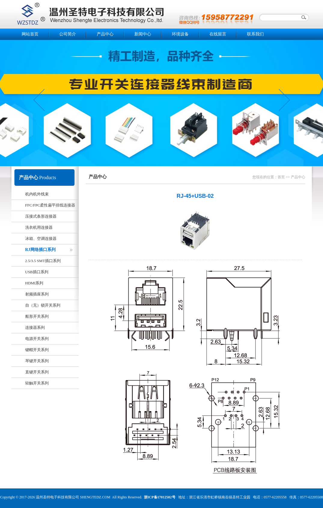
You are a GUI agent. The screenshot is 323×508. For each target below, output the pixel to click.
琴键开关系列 (37, 361)
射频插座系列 (37, 294)
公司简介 (67, 34)
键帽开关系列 (37, 349)
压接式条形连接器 (40, 216)
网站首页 (30, 34)
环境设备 (180, 34)
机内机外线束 (37, 194)
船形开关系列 (37, 316)
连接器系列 (35, 327)
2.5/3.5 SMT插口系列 (43, 261)
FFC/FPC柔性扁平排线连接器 (50, 205)
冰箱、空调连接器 (40, 238)
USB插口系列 (36, 272)
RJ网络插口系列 (40, 249)
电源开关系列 (37, 338)
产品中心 (105, 34)
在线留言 (217, 34)
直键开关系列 (37, 372)
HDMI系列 (34, 283)
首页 (281, 177)
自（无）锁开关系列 (42, 305)
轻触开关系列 (37, 383)
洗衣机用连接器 (39, 227)
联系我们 (255, 34)
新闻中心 (142, 34)
